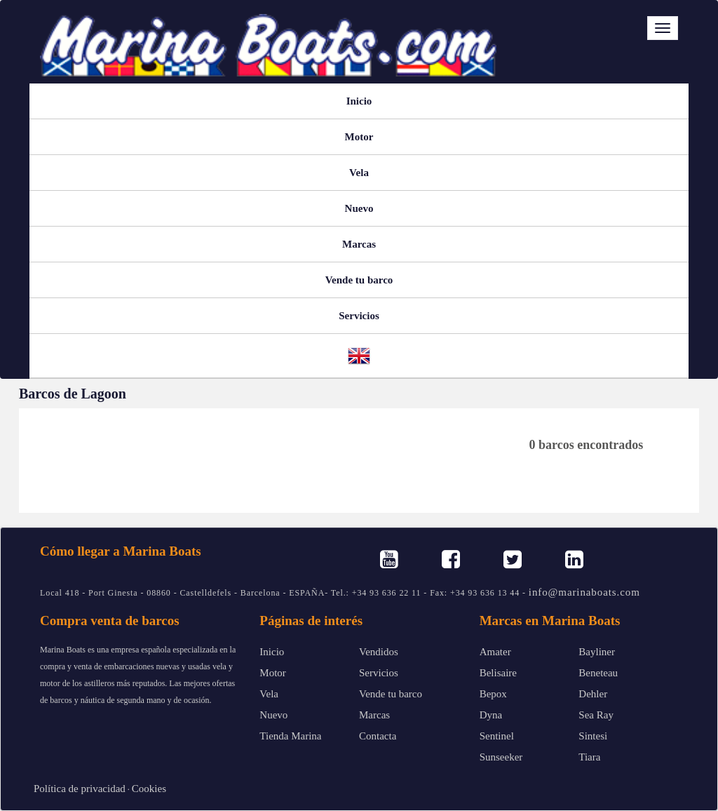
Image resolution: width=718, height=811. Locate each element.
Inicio (359, 101)
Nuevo (359, 208)
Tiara (589, 757)
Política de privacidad (80, 788)
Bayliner (596, 651)
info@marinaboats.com (584, 592)
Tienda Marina (290, 736)
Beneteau (598, 672)
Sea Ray (596, 714)
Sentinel (497, 736)
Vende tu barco (359, 280)
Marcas (359, 244)
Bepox (493, 693)
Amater (495, 651)
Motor (359, 136)
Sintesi (592, 736)
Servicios (359, 315)
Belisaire (498, 672)
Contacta (377, 736)
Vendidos (378, 651)
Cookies (149, 788)
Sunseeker (501, 757)
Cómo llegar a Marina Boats (120, 551)
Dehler (592, 693)
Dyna (491, 714)
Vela (359, 172)
